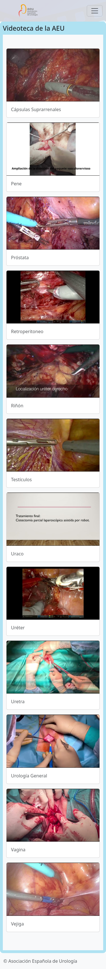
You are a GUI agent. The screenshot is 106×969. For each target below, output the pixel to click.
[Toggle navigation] (95, 10)
